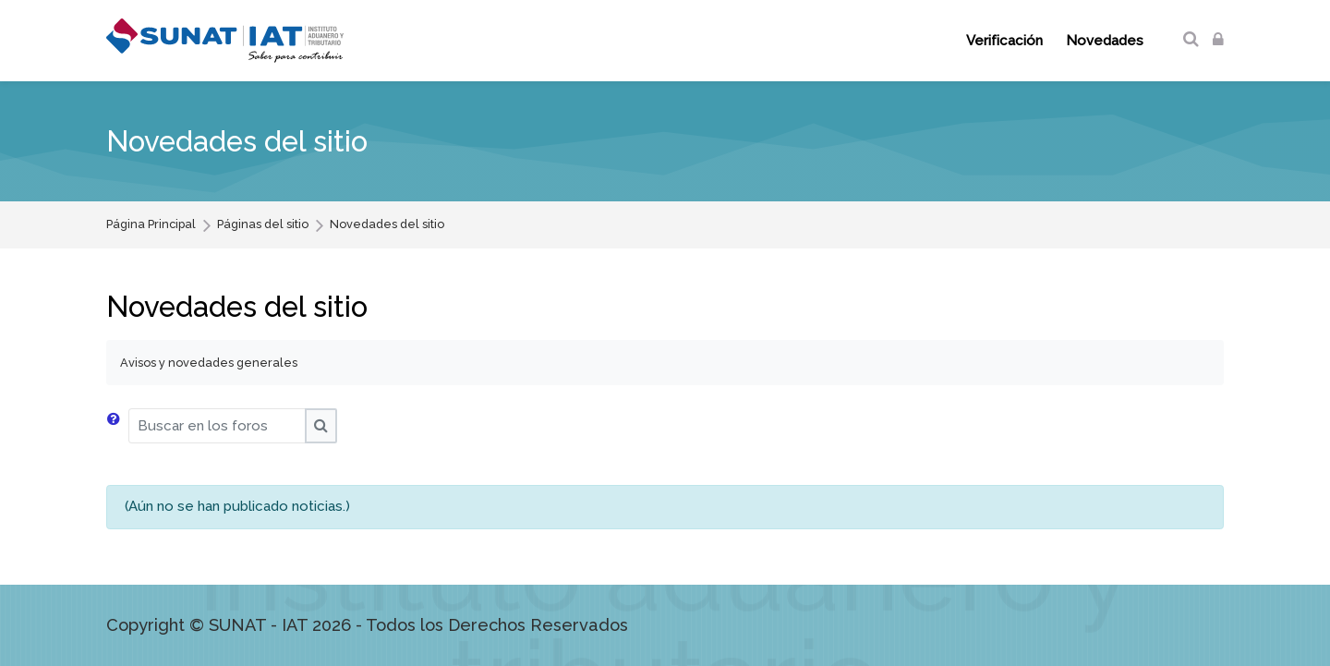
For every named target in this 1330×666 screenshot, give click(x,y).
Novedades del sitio (387, 225)
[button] (117, 425)
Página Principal (151, 225)
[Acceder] (1218, 40)
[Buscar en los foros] (217, 425)
